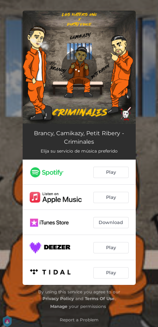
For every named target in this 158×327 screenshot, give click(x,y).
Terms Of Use (100, 298)
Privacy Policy (58, 298)
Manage (59, 306)
